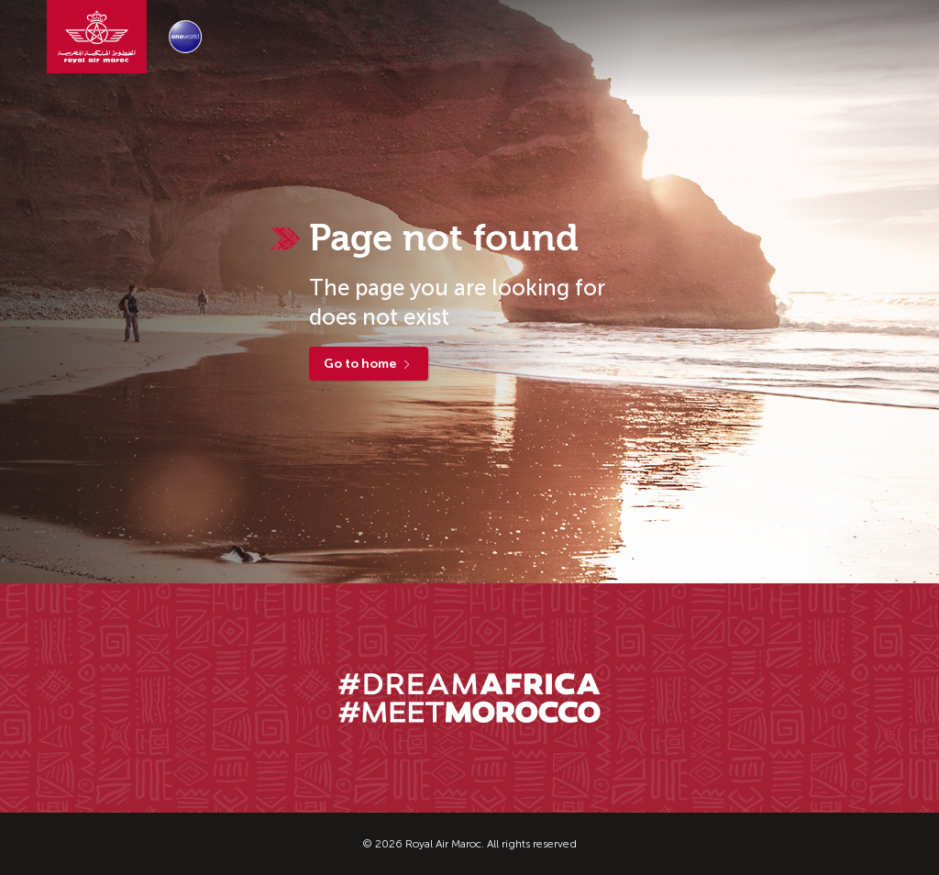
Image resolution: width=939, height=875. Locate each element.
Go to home (369, 363)
